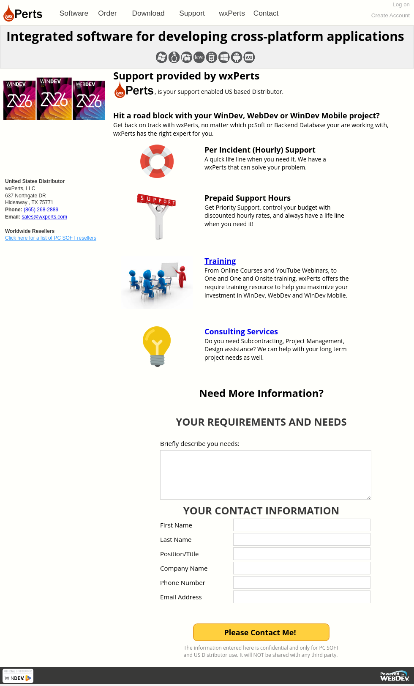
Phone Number (182, 582)
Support (192, 13)
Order (107, 13)
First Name (176, 525)
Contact (266, 13)
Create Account (390, 15)
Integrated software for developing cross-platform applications (205, 36)
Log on (401, 4)
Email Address (181, 597)
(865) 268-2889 (41, 210)
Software (74, 13)
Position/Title (179, 553)
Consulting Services (241, 331)
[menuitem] (73, 13)
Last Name (176, 539)
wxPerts (232, 13)
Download (148, 13)
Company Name (183, 568)
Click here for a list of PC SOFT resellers (50, 238)
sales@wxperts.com (44, 217)
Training (220, 261)
